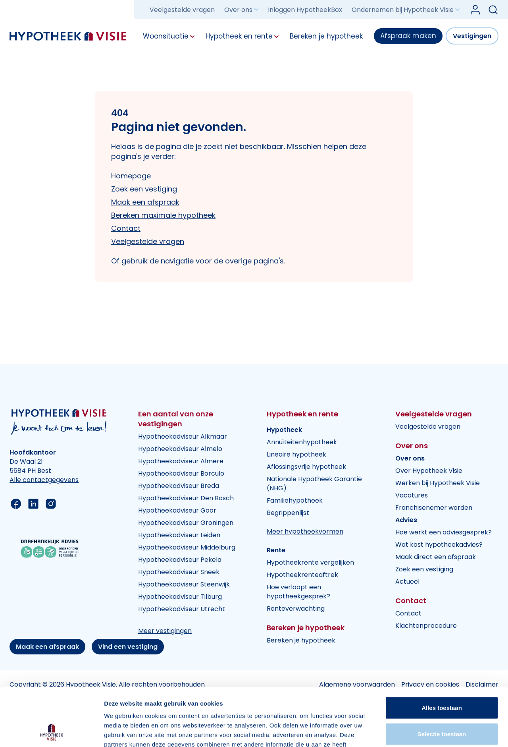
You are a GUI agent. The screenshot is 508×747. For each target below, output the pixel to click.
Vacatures (411, 495)
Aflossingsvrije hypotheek (306, 466)
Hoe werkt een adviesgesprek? (443, 532)
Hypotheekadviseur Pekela (179, 559)
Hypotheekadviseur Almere (180, 461)
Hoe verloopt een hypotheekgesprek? (298, 592)
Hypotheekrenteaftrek (302, 574)
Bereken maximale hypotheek (163, 215)
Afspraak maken (408, 36)
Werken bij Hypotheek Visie (437, 483)
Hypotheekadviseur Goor (177, 510)
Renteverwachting (296, 608)
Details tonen (429, 731)
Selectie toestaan (442, 679)
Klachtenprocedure (426, 625)
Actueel (407, 581)
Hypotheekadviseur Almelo (180, 448)
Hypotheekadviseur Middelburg (186, 547)
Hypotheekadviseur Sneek (178, 572)
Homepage (131, 176)
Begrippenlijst (288, 512)
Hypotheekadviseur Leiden (179, 535)
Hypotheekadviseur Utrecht (181, 608)
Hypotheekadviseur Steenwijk (184, 584)
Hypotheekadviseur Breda (178, 485)
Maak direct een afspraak (435, 556)
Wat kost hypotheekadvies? (439, 544)
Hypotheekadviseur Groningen (185, 522)
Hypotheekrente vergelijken (310, 562)
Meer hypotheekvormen (305, 531)
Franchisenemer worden (433, 507)
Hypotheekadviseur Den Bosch (186, 498)
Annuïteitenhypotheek (302, 442)
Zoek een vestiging (144, 189)
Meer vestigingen (165, 630)
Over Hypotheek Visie (428, 470)
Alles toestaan (441, 653)
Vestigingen (472, 36)
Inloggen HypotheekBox (305, 9)
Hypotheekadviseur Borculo (181, 473)
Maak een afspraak (145, 202)
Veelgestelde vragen (182, 9)
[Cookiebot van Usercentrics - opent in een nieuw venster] (51, 731)
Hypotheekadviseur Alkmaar (182, 436)
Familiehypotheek (295, 500)
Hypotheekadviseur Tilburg (180, 596)
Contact (125, 228)
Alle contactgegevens (44, 479)
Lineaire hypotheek (296, 454)
